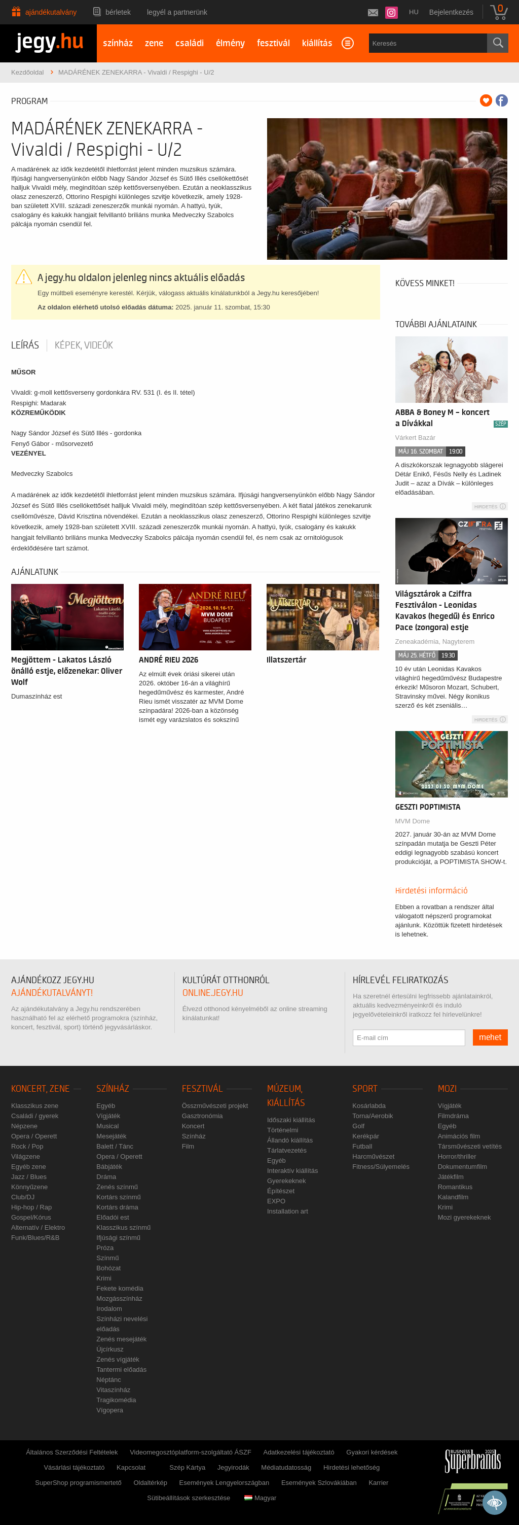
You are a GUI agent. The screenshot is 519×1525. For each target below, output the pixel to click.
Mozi (447, 1089)
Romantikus (455, 1187)
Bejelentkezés (451, 12)
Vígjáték (108, 1116)
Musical (107, 1126)
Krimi (104, 1278)
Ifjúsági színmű (118, 1237)
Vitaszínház (113, 1390)
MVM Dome (412, 821)
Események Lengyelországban (224, 1482)
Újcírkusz (109, 1349)
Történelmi (282, 1130)
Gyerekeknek (286, 1181)
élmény (230, 43)
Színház (112, 1089)
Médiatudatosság (286, 1467)
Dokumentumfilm (463, 1166)
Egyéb (105, 1106)
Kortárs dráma (117, 1207)
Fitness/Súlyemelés (381, 1166)
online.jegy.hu (212, 993)
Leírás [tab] (25, 345)
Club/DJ (22, 1197)
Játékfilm (451, 1177)
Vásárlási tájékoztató (74, 1467)
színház (118, 43)
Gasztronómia (202, 1116)
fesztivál (273, 43)
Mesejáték (111, 1136)
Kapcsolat (131, 1467)
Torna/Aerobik (372, 1116)
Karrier (378, 1482)
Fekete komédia (119, 1288)
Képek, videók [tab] (84, 345)
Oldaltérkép (150, 1482)
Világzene (25, 1156)
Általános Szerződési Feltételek (72, 1452)
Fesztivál (202, 1089)
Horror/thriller (457, 1156)
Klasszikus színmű (123, 1227)
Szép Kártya (187, 1467)
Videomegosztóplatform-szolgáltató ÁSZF (190, 1452)
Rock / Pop (27, 1146)
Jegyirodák (233, 1467)
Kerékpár (365, 1136)
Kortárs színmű (118, 1197)
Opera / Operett (34, 1136)
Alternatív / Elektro (38, 1227)
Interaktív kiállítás (292, 1170)
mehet (490, 1037)
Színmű (107, 1258)
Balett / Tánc (114, 1146)
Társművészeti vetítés (470, 1146)
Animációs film (459, 1136)
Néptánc (108, 1379)
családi (189, 43)
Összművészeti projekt (215, 1106)
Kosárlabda (369, 1106)
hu (414, 12)
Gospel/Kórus (31, 1217)
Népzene (24, 1126)
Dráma (106, 1177)
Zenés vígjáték (117, 1359)
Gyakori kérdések (371, 1452)
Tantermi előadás (121, 1369)
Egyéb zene (28, 1166)
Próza (105, 1248)
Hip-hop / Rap (31, 1207)
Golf (358, 1126)
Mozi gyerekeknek (464, 1217)
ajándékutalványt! (52, 993)
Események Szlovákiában (319, 1482)
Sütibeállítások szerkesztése (188, 1498)
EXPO (276, 1201)
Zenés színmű (117, 1187)
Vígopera (109, 1410)
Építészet (280, 1191)
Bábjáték (109, 1166)
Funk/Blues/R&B (35, 1237)
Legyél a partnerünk (177, 12)
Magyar (260, 1498)
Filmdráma (453, 1116)
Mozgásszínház (119, 1298)
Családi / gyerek (34, 1116)
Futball (362, 1146)
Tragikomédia (116, 1400)
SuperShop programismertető (78, 1482)
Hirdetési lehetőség (351, 1467)
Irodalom (109, 1308)
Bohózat (108, 1268)
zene (154, 43)
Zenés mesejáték (121, 1339)
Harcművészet (373, 1156)
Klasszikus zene (34, 1106)
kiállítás (317, 43)
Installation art (287, 1211)
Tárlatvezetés (287, 1150)
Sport (365, 1089)
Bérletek (118, 12)
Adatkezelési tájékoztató (298, 1452)
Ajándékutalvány (51, 12)
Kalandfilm (453, 1197)
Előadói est (112, 1217)
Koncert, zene (40, 1089)
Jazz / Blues (29, 1177)
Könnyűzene (29, 1187)
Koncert (193, 1126)
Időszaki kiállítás (291, 1120)
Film (188, 1146)
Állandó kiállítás (290, 1140)
